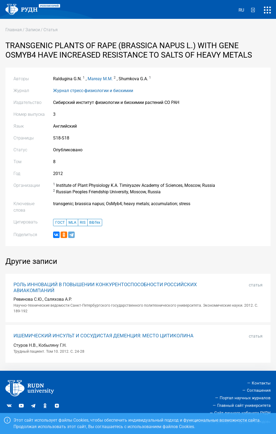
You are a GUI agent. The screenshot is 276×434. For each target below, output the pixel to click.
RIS (82, 222)
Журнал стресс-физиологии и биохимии (93, 90)
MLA (72, 222)
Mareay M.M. (100, 78)
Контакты (261, 383)
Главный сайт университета (244, 405)
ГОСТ (60, 222)
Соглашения (259, 390)
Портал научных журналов (245, 398)
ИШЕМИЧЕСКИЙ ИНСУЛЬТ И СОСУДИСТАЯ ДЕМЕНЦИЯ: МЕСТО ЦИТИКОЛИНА (103, 335)
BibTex (94, 222)
